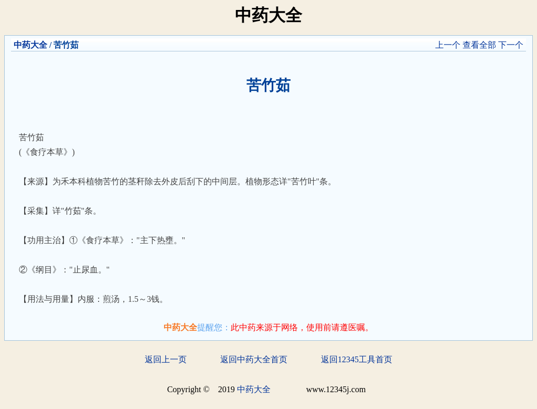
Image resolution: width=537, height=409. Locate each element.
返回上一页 (166, 359)
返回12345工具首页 (356, 359)
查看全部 (479, 44)
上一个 (447, 44)
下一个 (510, 44)
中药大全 (30, 44)
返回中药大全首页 (253, 359)
